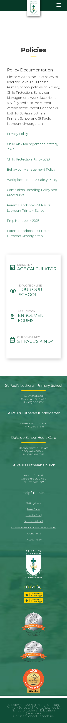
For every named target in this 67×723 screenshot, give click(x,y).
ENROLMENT (25, 264)
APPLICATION (26, 311)
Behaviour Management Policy (31, 170)
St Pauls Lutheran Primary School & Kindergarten (34, 9)
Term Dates (33, 509)
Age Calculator (36, 268)
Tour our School (30, 292)
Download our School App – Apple (33, 594)
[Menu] (59, 5)
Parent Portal (33, 533)
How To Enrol (33, 515)
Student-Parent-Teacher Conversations (33, 527)
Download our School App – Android (33, 600)
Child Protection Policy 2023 (28, 159)
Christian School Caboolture (33, 716)
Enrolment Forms (32, 318)
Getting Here (33, 503)
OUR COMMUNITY (28, 337)
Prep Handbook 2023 (23, 221)
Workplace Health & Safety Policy (32, 180)
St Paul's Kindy (35, 341)
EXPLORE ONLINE (30, 285)
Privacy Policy (17, 134)
